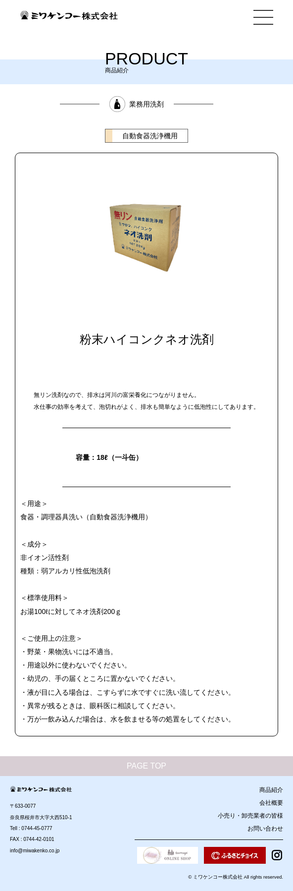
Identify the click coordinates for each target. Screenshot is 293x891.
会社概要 (271, 802)
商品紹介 (271, 789)
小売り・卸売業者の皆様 (250, 815)
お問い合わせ (265, 828)
